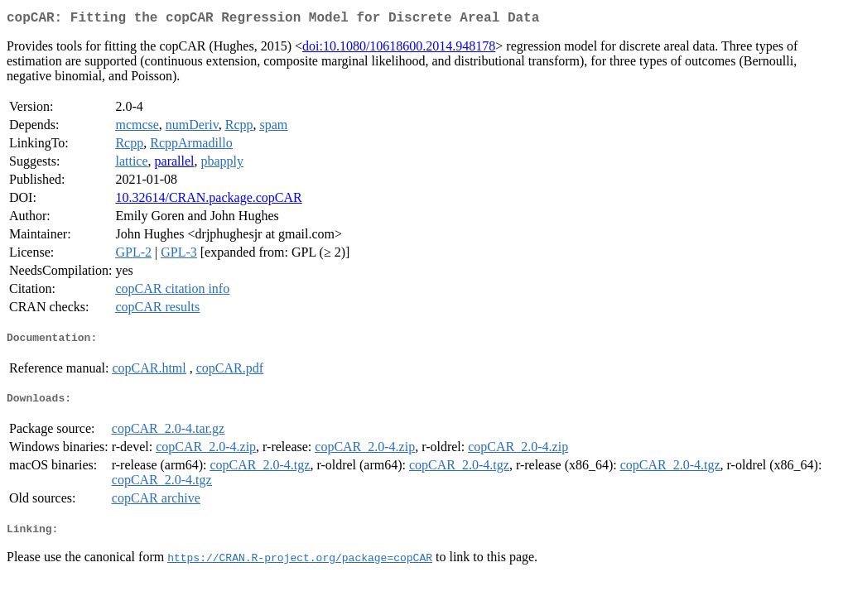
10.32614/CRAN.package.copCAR (208, 201)
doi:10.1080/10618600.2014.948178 (398, 49)
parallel (175, 164)
